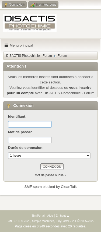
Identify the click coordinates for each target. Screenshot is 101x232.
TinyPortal (38, 215)
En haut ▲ (62, 215)
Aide (50, 215)
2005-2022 (88, 221)
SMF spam (32, 187)
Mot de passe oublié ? (50, 175)
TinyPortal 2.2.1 (66, 221)
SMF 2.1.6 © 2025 (18, 221)
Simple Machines (43, 221)
